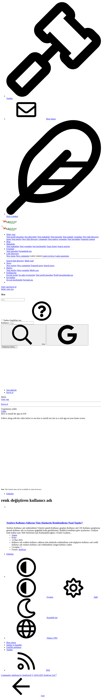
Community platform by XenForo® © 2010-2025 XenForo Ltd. (29, 675)
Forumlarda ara (25, 251)
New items (11, 256)
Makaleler (10, 244)
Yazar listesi (52, 246)
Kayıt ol (9, 392)
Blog (8, 242)
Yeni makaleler (43, 237)
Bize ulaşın (31, 119)
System (30, 597)
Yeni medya (16, 239)
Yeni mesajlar (56, 237)
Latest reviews (48, 256)
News (8, 263)
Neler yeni (10, 234)
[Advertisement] (51, 368)
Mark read (29, 261)
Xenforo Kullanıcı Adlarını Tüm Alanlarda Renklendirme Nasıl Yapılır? (44, 522)
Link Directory (12, 253)
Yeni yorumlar (26, 246)
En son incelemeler (14, 280)
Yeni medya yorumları (57, 239)
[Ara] (12, 289)
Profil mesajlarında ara (63, 275)
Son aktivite (11, 390)
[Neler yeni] (5, 289)
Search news (49, 265)
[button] (42, 320)
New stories (11, 265)
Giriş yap (5, 399)
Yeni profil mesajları (15, 237)
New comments (22, 256)
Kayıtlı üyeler (12, 275)
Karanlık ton (31, 617)
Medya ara (34, 270)
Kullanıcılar (11, 273)
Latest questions (62, 256)
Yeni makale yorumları (72, 237)
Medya (9, 268)
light (76, 597)
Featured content (88, 239)
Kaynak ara (28, 280)
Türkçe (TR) (31, 638)
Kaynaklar (10, 277)
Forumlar (10, 249)
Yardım (9, 650)
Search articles (64, 246)
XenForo (22, 549)
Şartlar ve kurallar (14, 645)
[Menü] (2, 226)
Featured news (37, 265)
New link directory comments (34, 239)
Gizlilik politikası (13, 647)
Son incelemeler (39, 246)
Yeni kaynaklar (73, 239)
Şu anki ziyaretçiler (27, 275)
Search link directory (15, 261)
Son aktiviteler (30, 237)
